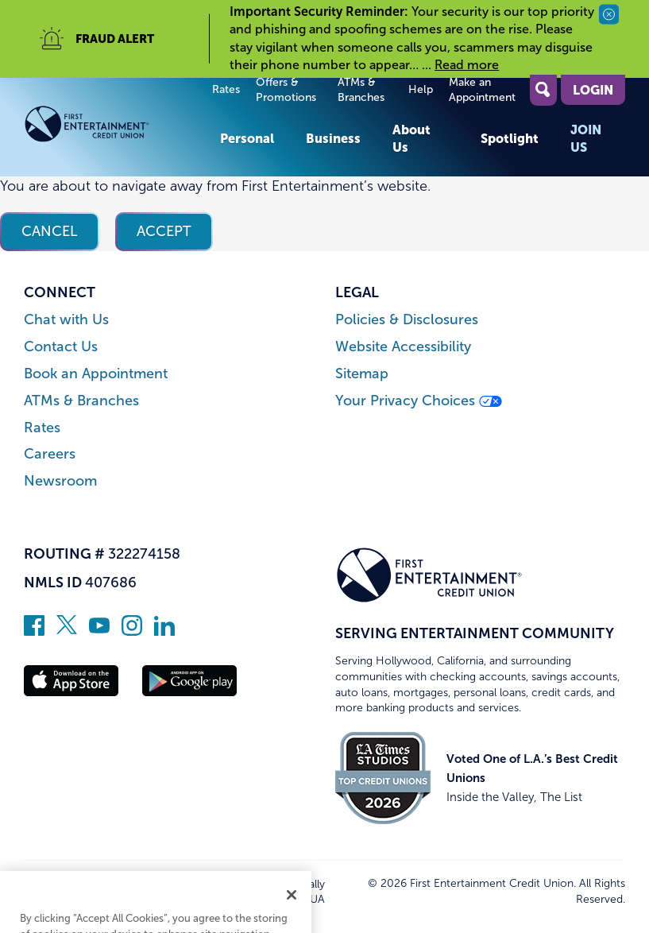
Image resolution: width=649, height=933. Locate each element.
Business (333, 138)
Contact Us (61, 346)
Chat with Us (66, 319)
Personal (247, 138)
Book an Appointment (96, 373)
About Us (411, 138)
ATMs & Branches (361, 90)
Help (420, 89)
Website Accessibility (403, 346)
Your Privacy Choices (418, 400)
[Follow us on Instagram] (132, 631)
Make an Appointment (482, 90)
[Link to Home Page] (114, 127)
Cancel (49, 231)
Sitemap (361, 373)
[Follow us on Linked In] (164, 631)
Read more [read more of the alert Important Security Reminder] (467, 65)
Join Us (585, 138)
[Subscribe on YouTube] (99, 631)
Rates (226, 89)
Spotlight (510, 138)
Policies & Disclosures (406, 319)
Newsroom (60, 481)
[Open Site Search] (543, 90)
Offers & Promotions (286, 90)
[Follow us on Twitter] (66, 631)
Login (593, 90)
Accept (164, 231)
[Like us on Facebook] (34, 631)
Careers (49, 454)
